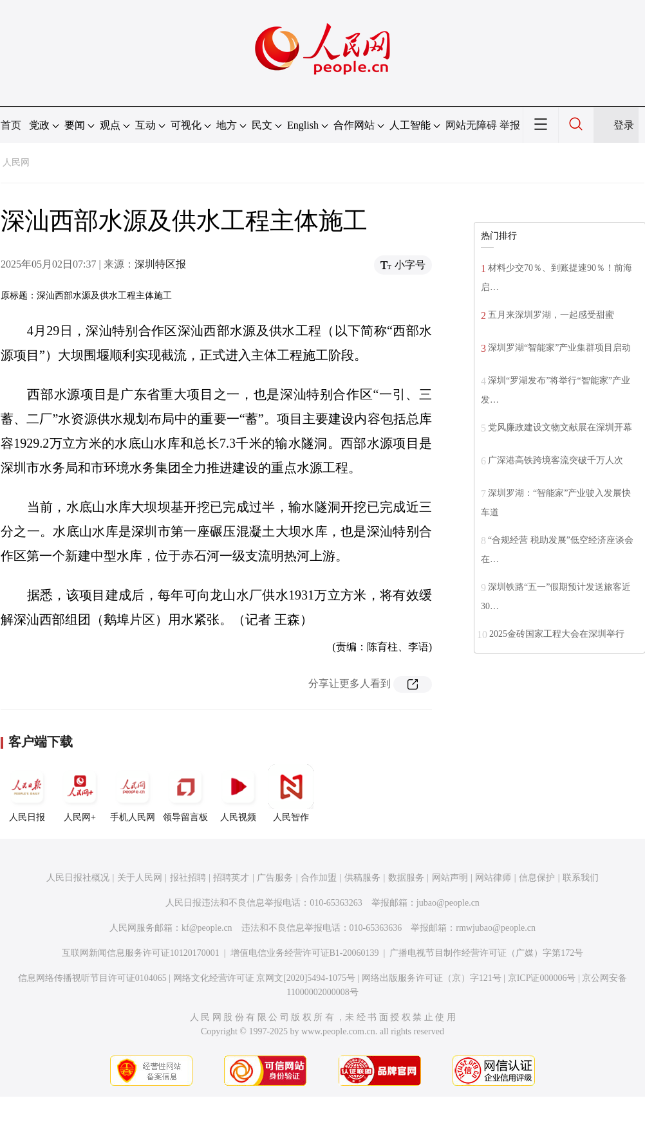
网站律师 (493, 878)
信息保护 (537, 878)
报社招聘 (188, 878)
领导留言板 (185, 793)
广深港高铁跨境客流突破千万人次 (555, 460)
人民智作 (290, 793)
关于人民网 (139, 878)
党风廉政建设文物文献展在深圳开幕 (560, 427)
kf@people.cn (207, 928)
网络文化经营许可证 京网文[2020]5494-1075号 (264, 978)
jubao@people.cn (448, 903)
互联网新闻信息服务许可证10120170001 (141, 953)
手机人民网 (132, 793)
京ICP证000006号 (542, 978)
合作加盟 (319, 878)
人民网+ (79, 793)
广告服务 (275, 878)
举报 (510, 125)
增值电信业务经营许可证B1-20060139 (304, 953)
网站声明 (450, 878)
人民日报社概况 (77, 878)
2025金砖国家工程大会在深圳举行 (556, 634)
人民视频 (238, 793)
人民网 (16, 162)
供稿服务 (362, 878)
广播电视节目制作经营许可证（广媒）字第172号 (486, 953)
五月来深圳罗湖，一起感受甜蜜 (551, 315)
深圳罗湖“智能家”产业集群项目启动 (559, 347)
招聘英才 (231, 878)
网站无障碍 (471, 125)
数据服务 (406, 878)
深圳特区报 (160, 264)
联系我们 (581, 878)
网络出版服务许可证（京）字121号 (431, 978)
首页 (11, 125)
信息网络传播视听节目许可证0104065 (92, 978)
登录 (623, 125)
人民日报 (27, 793)
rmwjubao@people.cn (496, 928)
